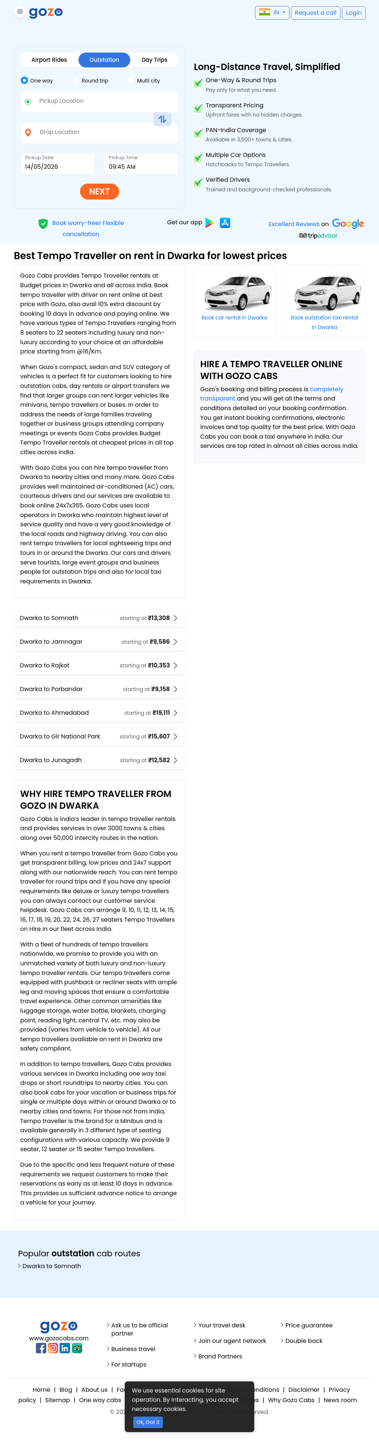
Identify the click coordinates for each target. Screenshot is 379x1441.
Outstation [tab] (104, 60)
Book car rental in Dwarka (235, 317)
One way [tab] (36, 80)
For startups (129, 1365)
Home (41, 1389)
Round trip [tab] (90, 80)
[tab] (46, 81)
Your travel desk (221, 1325)
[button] (19, 12)
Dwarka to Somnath (52, 1266)
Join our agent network (232, 1341)
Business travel (133, 1349)
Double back (303, 1341)
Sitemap (57, 1400)
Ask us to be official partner (139, 1329)
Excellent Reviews (294, 224)
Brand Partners (220, 1357)
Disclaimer (303, 1389)
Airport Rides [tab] (49, 60)
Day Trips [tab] (155, 60)
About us (94, 1389)
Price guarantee (309, 1325)
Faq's (124, 1389)
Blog (66, 1389)
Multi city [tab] (143, 80)
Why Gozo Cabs (291, 1400)
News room (340, 1400)
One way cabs (100, 1400)
